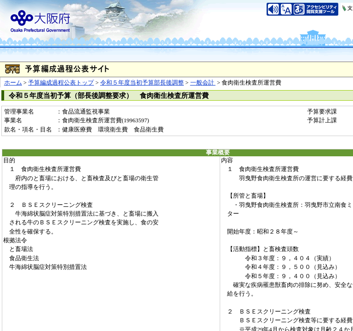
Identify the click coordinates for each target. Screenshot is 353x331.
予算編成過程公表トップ (61, 83)
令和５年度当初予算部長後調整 (142, 83)
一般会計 (203, 83)
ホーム (13, 83)
